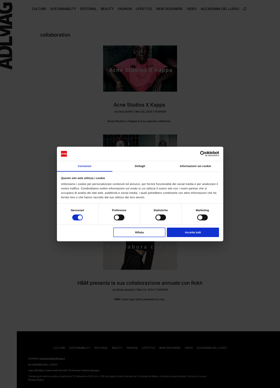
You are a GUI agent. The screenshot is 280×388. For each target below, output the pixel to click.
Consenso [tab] (84, 166)
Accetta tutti (193, 232)
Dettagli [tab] (140, 166)
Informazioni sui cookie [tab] (195, 166)
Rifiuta (139, 232)
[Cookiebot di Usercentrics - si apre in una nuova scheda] (203, 153)
